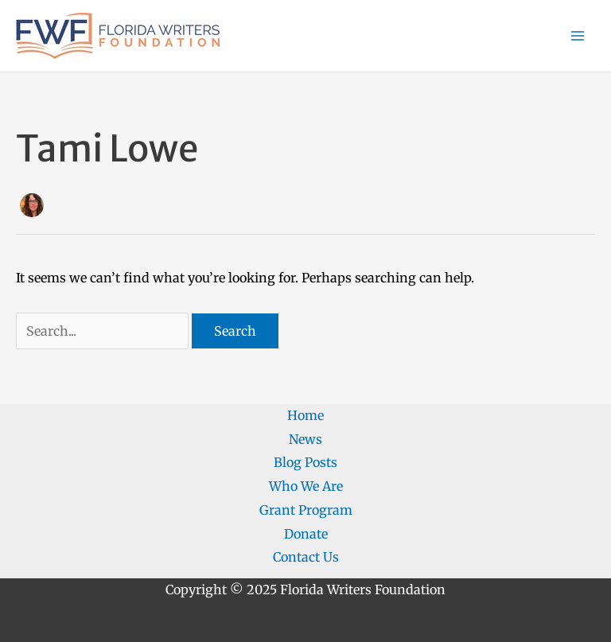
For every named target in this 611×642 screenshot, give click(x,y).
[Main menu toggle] (577, 35)
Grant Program (305, 510)
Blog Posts (305, 462)
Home (305, 415)
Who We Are (306, 486)
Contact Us (306, 557)
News (305, 439)
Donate (306, 534)
